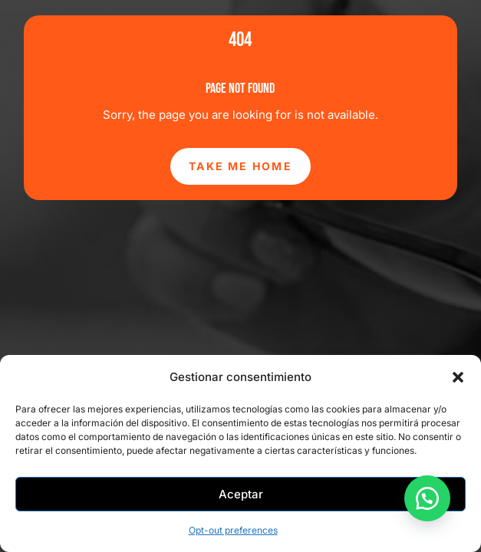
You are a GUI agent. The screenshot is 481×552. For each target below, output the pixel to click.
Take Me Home (240, 165)
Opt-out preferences (233, 530)
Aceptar (241, 494)
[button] (458, 377)
